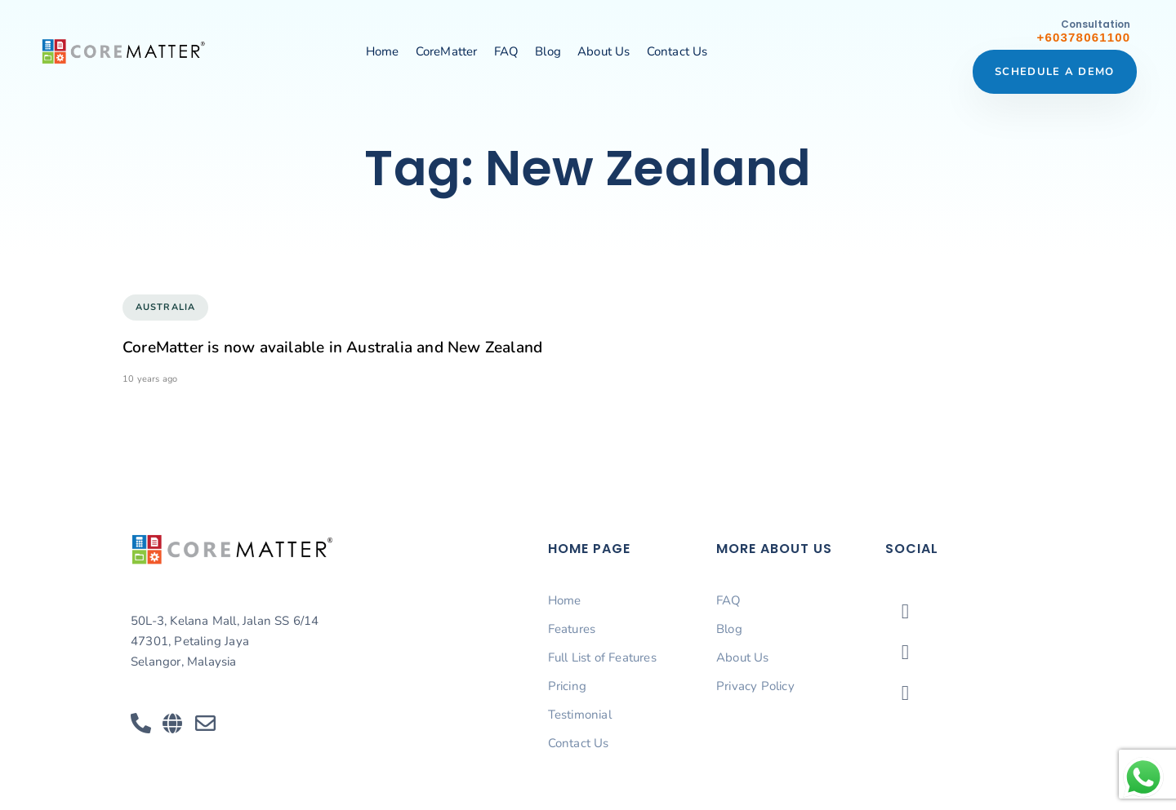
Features (572, 629)
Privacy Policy (755, 686)
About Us (603, 51)
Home (382, 51)
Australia (165, 307)
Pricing (567, 686)
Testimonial (580, 714)
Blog (548, 51)
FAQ (506, 51)
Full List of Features (602, 657)
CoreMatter (447, 51)
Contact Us (677, 51)
